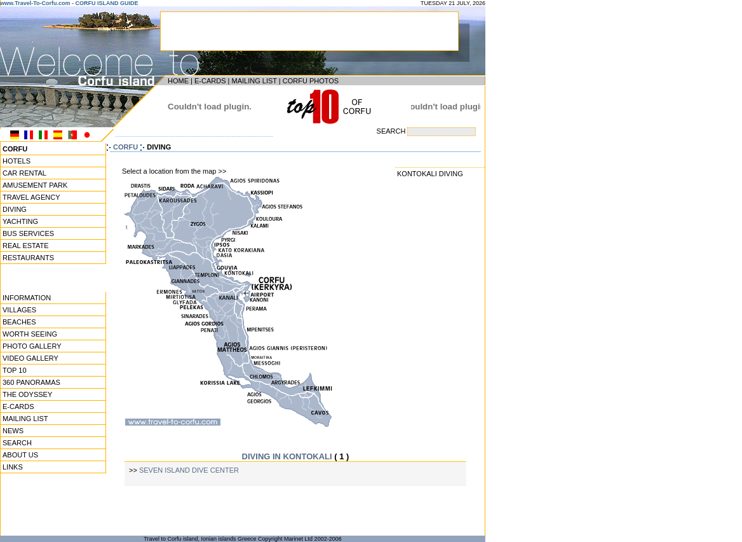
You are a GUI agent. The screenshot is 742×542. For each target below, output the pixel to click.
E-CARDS (210, 81)
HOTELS (16, 161)
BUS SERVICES (28, 233)
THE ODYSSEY (27, 394)
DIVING (15, 209)
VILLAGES (19, 310)
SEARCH (17, 443)
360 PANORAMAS (31, 382)
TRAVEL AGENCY (31, 197)
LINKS (13, 467)
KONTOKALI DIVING (430, 173)
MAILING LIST (253, 81)
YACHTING (20, 221)
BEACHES (19, 322)
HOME (178, 81)
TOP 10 (15, 370)
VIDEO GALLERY (30, 358)
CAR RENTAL (24, 173)
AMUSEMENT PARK (35, 185)
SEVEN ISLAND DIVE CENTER (189, 470)
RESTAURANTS (28, 257)
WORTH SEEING (30, 334)
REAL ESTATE (26, 245)
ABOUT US (20, 455)
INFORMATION (27, 298)
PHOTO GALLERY (32, 346)
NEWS (13, 430)
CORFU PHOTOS (311, 81)
